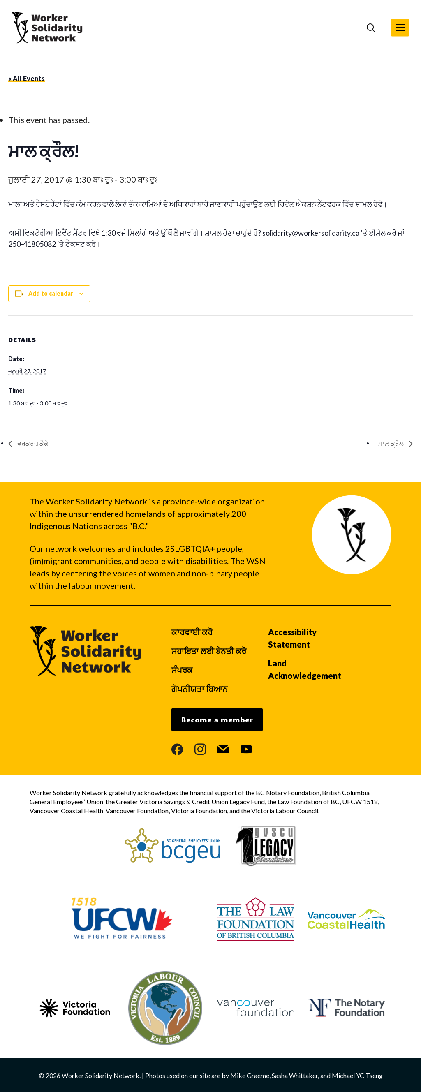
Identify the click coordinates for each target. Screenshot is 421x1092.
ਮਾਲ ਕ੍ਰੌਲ (391, 443)
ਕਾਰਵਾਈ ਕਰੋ (192, 632)
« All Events (26, 78)
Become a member (217, 719)
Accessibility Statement (292, 638)
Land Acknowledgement (304, 669)
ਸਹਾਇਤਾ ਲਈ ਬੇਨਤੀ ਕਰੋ (208, 651)
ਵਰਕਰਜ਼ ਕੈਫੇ (32, 443)
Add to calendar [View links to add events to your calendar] (50, 293)
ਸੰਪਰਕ (182, 670)
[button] (400, 27)
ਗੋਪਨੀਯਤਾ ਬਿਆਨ (199, 689)
